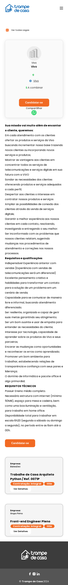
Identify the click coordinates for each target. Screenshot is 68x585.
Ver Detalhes (21, 488)
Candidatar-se (20, 443)
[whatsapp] (34, 113)
